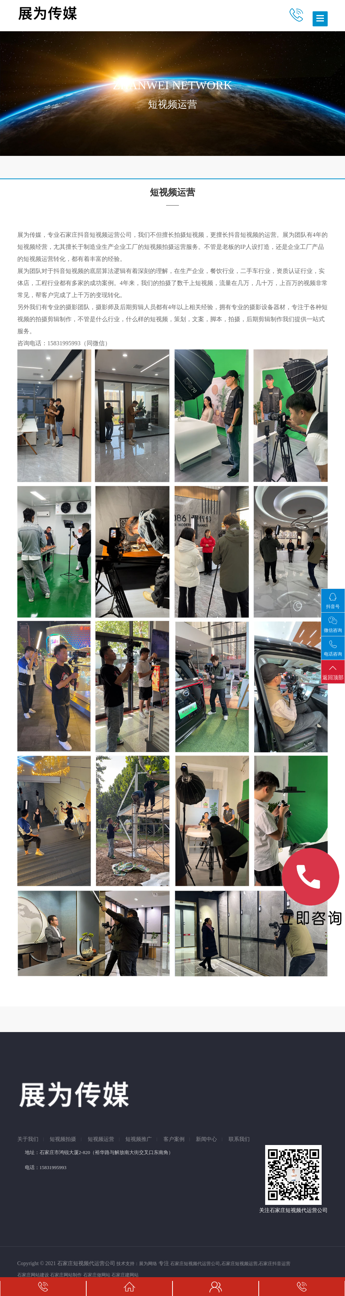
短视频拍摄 (63, 1139)
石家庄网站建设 (33, 1275)
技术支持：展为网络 (136, 1263)
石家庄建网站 (125, 1275)
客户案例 (174, 1139)
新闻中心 (206, 1139)
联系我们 (239, 1139)
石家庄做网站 (96, 1275)
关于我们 (27, 1139)
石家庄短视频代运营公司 (195, 1263)
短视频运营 (101, 1139)
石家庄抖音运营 (274, 1263)
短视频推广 (138, 1139)
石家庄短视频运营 (239, 1263)
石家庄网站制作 (66, 1275)
